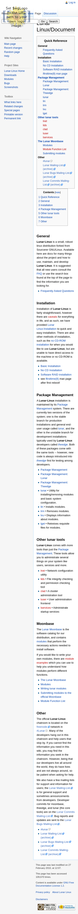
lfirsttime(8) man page (55, 73)
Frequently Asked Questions (57, 290)
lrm (44, 105)
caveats (52, 316)
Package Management (51, 77)
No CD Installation (53, 65)
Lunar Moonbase (52, 629)
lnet (45, 121)
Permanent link (12, 118)
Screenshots (11, 87)
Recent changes (13, 47)
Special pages (12, 110)
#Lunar (41, 730)
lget (45, 113)
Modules (47, 145)
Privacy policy (43, 892)
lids (45, 125)
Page (38, 13)
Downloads (10, 75)
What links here (12, 102)
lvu (44, 109)
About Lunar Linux (61, 892)
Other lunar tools (48, 117)
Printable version (13, 114)
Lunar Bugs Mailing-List (56, 173)
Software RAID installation (57, 69)
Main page (10, 43)
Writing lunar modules (53, 688)
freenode (42, 726)
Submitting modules (54, 153)
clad (45, 129)
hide (57, 192)
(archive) (48, 169)
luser (45, 133)
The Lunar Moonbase (50, 141)
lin (44, 101)
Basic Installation (52, 61)
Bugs (7, 83)
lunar (45, 97)
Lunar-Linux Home (14, 71)
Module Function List (54, 149)
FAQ (39, 273)
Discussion (50, 13)
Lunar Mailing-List (53, 165)
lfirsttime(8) (52, 378)
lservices (48, 137)
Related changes (13, 106)
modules (42, 641)
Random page (12, 52)
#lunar (46, 161)
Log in (72, 2)
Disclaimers (42, 899)
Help (6, 56)
